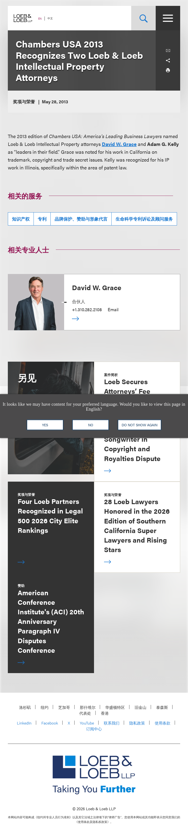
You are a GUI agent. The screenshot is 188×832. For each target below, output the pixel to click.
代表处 (85, 713)
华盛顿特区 (115, 707)
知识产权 (21, 219)
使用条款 (162, 723)
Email (113, 309)
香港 (105, 713)
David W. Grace (119, 143)
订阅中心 (94, 729)
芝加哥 (64, 707)
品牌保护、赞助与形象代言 (81, 219)
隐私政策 (137, 723)
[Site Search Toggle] (143, 18)
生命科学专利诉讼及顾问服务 (144, 219)
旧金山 (140, 707)
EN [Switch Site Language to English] (40, 18)
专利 (42, 219)
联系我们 (111, 723)
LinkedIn (24, 723)
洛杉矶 (25, 707)
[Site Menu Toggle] (168, 18)
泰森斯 (162, 707)
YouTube (87, 723)
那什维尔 (87, 707)
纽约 (44, 707)
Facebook (49, 723)
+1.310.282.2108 (87, 309)
